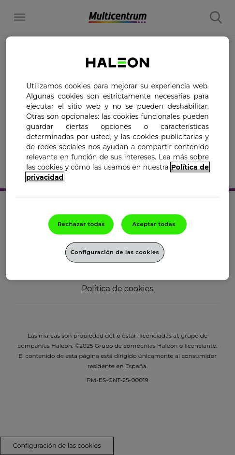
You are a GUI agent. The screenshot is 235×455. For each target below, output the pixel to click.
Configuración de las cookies (115, 252)
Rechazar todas (81, 224)
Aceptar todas (153, 224)
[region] (117, 158)
